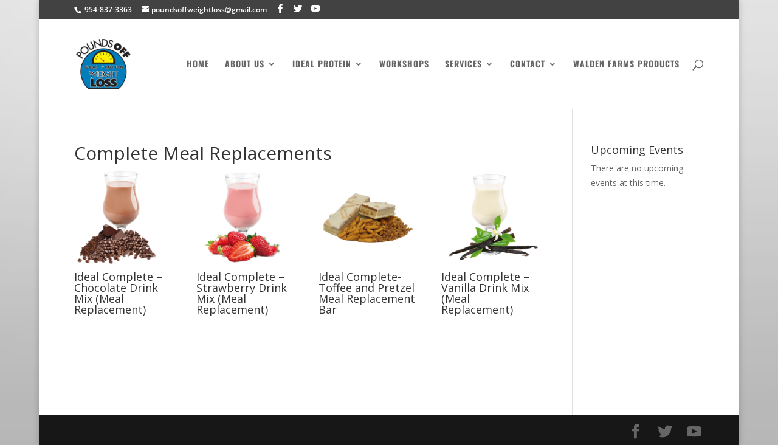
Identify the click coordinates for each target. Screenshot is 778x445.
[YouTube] (315, 8)
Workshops (404, 65)
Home (198, 65)
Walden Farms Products (626, 65)
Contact (527, 65)
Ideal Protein (321, 65)
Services (463, 65)
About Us (244, 65)
